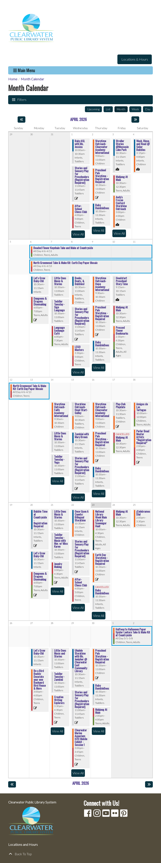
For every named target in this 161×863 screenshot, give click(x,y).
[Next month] (135, 119)
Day (148, 109)
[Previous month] (21, 119)
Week (135, 109)
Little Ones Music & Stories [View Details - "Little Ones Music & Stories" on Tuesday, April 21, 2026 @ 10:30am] (60, 514)
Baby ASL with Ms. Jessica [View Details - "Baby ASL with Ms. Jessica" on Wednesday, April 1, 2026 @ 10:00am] (80, 143)
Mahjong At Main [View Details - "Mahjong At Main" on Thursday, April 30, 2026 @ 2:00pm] (101, 711)
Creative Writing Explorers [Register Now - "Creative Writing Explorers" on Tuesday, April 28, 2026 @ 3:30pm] (59, 699)
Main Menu (24, 70)
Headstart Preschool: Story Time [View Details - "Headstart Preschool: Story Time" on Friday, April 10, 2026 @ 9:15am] (122, 281)
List (108, 109)
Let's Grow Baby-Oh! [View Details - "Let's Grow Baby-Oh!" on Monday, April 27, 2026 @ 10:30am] (39, 652)
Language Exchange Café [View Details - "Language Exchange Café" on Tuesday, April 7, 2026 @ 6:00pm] (59, 330)
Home (12, 79)
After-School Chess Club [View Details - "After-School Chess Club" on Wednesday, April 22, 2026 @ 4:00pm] (81, 582)
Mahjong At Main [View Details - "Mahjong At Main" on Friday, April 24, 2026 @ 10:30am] (122, 513)
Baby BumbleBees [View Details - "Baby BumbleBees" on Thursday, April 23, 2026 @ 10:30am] (102, 592)
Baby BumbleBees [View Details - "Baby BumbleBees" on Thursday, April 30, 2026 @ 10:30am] (102, 687)
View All (79, 233)
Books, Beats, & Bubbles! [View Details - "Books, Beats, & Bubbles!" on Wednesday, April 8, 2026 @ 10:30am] (79, 281)
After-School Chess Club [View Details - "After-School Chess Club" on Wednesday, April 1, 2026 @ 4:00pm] (81, 208)
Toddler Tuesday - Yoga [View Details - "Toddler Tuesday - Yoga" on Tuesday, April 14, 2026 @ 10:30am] (59, 459)
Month (121, 109)
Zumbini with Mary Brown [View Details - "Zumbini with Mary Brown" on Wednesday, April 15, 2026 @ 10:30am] (82, 435)
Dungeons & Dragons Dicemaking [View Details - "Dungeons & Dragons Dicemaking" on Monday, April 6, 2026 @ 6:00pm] (40, 301)
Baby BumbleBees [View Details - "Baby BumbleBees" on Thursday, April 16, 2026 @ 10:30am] (102, 470)
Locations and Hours (23, 844)
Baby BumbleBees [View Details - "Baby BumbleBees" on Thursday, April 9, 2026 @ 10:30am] (102, 344)
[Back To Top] (80, 854)
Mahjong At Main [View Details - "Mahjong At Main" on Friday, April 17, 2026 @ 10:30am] (122, 439)
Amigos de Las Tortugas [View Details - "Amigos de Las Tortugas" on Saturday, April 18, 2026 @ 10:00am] (142, 407)
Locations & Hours (134, 59)
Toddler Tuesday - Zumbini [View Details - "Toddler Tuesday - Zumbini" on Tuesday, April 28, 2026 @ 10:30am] (59, 676)
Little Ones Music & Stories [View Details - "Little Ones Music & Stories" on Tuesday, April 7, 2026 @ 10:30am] (60, 281)
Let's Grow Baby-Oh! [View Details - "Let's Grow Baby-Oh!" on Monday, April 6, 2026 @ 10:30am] (39, 279)
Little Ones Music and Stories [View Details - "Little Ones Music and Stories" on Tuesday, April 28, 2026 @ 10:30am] (60, 653)
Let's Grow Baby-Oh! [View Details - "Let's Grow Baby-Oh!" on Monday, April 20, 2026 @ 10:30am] (39, 555)
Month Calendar (32, 79)
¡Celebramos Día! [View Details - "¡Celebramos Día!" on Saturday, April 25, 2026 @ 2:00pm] (143, 513)
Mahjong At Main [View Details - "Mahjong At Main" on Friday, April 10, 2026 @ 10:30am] (122, 309)
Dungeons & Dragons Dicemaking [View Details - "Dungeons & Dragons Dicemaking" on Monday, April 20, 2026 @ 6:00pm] (40, 576)
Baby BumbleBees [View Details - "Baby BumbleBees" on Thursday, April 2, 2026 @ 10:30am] (102, 206)
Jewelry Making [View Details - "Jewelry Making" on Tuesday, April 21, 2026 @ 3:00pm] (58, 565)
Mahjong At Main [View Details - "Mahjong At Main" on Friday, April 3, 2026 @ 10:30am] (122, 178)
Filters (21, 99)
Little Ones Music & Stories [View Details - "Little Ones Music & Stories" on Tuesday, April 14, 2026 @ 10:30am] (60, 436)
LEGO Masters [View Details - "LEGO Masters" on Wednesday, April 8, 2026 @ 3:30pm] (79, 348)
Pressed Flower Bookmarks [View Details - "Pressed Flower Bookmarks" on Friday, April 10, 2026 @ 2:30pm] (122, 330)
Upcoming (93, 109)
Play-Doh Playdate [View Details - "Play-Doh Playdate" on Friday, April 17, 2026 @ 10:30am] (120, 405)
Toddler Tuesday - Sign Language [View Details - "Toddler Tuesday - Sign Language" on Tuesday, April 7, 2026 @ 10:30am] (59, 306)
